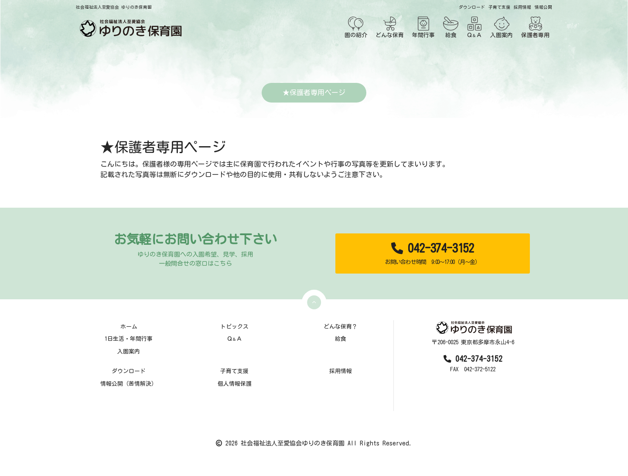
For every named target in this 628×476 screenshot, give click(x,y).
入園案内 (501, 27)
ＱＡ (474, 27)
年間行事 (423, 27)
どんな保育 (389, 27)
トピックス (234, 326)
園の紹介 (356, 27)
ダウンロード (472, 7)
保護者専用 (535, 27)
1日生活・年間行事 (129, 339)
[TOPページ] (129, 28)
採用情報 (522, 7)
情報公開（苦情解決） (128, 384)
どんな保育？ (341, 326)
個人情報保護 (235, 384)
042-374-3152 (432, 253)
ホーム (128, 326)
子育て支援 (499, 7)
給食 (450, 27)
